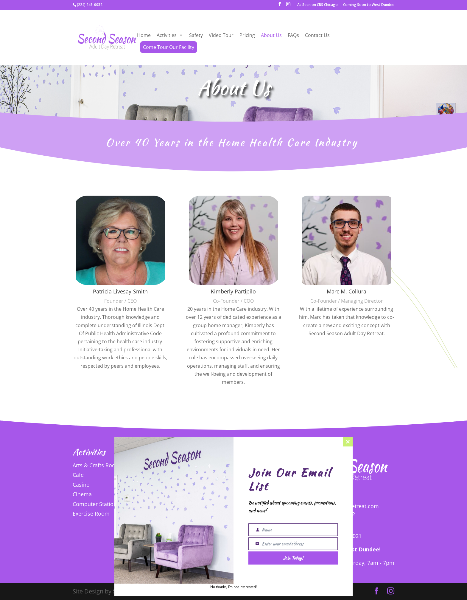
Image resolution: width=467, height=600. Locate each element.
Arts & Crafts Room (96, 465)
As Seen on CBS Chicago (317, 5)
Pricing (247, 35)
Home (144, 35)
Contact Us (317, 35)
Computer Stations (96, 504)
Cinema (82, 494)
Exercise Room (91, 513)
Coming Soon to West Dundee (368, 5)
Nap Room (199, 495)
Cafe (78, 474)
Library (194, 466)
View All (212, 520)
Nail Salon (198, 485)
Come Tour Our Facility (168, 47)
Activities (170, 35)
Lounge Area (201, 475)
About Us (271, 35)
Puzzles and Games (210, 504)
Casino (81, 484)
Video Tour (221, 35)
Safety (196, 35)
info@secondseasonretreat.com (339, 506)
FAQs (293, 35)
